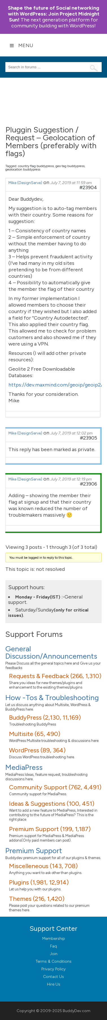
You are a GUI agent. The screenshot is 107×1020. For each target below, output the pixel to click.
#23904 (88, 187)
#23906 (88, 483)
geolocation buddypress (22, 169)
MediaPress (24, 767)
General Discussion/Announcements (51, 652)
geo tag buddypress (69, 166)
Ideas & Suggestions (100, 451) (51, 803)
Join (53, 953)
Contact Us (53, 976)
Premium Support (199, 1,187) (50, 829)
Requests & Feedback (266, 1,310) (55, 676)
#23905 (88, 437)
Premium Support (33, 850)
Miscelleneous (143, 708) (43, 866)
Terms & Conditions (54, 961)
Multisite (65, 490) (34, 734)
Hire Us (53, 984)
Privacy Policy (53, 969)
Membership (53, 938)
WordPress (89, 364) (37, 750)
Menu (21, 45)
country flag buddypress (36, 166)
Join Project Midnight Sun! (53, 14)
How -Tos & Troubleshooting (52, 697)
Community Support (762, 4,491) (55, 787)
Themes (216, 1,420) (36, 899)
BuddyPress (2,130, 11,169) (45, 717)
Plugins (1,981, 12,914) (39, 882)
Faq (53, 946)
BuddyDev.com (76, 1010)
